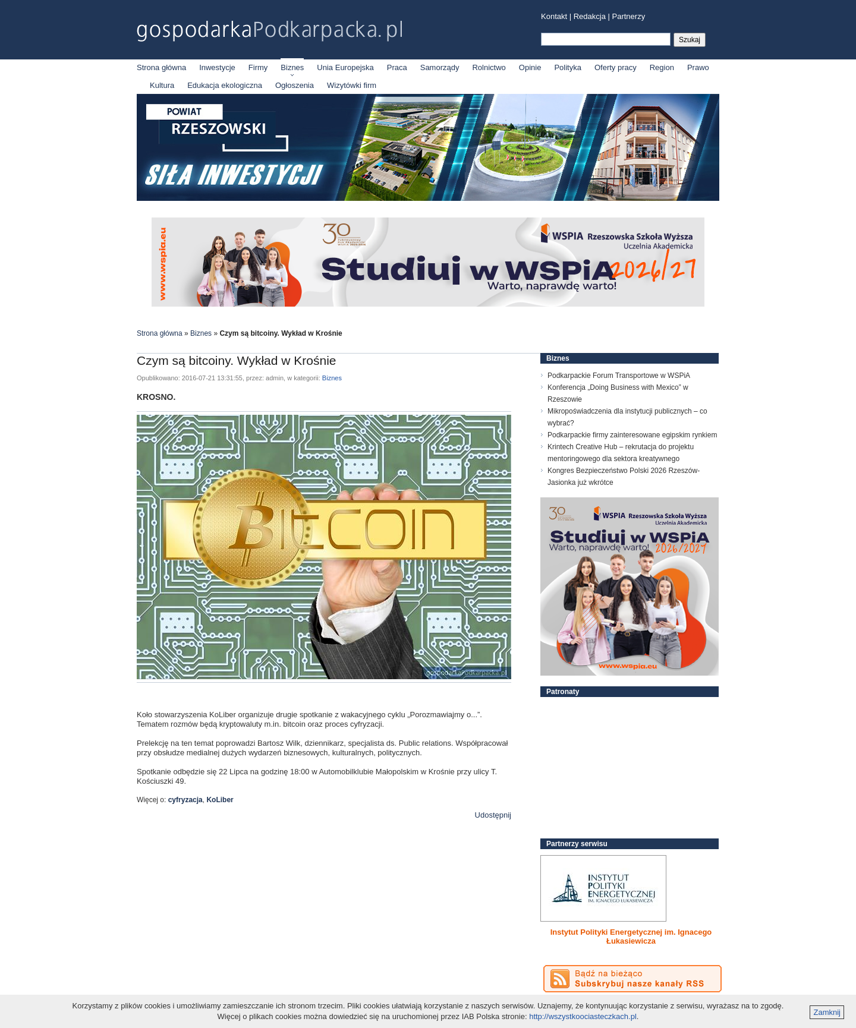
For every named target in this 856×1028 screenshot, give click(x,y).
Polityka (567, 67)
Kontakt (554, 16)
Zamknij (827, 1012)
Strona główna (161, 67)
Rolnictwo (488, 67)
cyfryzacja (185, 800)
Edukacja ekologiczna (224, 85)
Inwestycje (217, 67)
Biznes (292, 67)
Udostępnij (493, 815)
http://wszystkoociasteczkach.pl (583, 1016)
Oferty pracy (615, 67)
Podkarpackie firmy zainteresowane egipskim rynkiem (632, 435)
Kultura (162, 85)
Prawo (698, 67)
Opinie (530, 67)
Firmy (258, 67)
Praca (397, 67)
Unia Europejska (345, 67)
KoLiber (219, 800)
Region (662, 67)
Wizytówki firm (351, 85)
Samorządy (440, 67)
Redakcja (590, 16)
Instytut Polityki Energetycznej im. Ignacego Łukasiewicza (631, 936)
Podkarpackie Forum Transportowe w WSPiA (618, 375)
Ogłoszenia (294, 85)
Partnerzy (629, 16)
